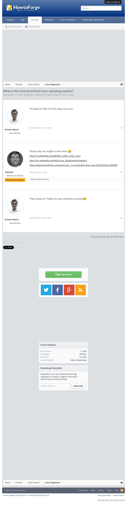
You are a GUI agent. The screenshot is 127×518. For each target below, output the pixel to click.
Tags (22, 20)
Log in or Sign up (113, 2)
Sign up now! (63, 274)
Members (49, 20)
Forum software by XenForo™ (26, 495)
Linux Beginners (26, 94)
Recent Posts (34, 26)
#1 (121, 128)
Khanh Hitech (53, 94)
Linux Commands (67, 20)
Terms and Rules (104, 495)
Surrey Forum (119, 500)
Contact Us (83, 490)
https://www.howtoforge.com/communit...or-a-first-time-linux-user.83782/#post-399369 (73, 165)
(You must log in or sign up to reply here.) (107, 237)
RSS (122, 490)
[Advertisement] (63, 55)
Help (93, 490)
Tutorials (10, 20)
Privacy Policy (118, 495)
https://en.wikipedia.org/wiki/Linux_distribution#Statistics (58, 160)
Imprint (101, 490)
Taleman (33, 172)
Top (116, 490)
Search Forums (15, 26)
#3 (121, 218)
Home (109, 490)
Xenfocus (21, 490)
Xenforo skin (10, 490)
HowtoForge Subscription (93, 20)
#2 (121, 172)
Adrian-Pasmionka (78, 360)
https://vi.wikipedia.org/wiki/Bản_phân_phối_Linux (55, 156)
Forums (35, 20)
